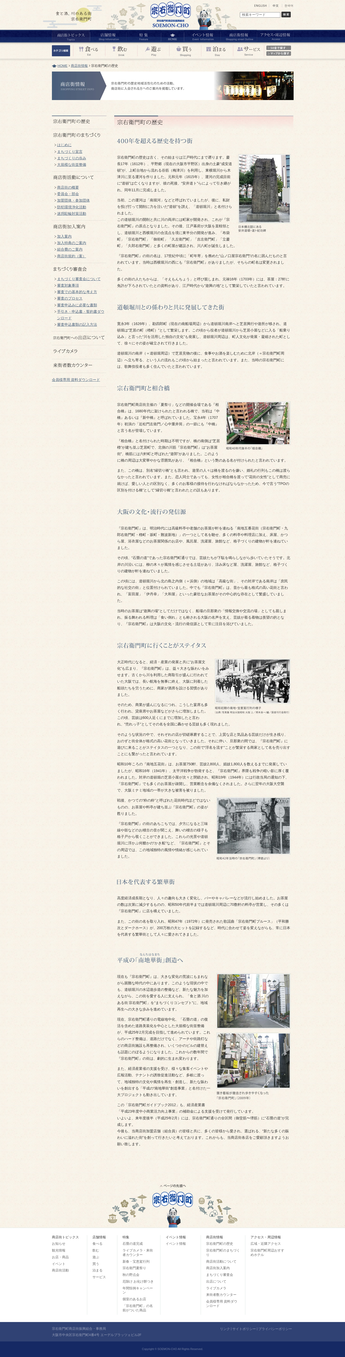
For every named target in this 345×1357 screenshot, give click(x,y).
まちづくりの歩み (71, 158)
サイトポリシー (244, 1329)
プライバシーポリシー (275, 1329)
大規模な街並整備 (71, 164)
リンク (225, 1329)
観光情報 (58, 1250)
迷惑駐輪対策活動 (71, 213)
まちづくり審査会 (219, 1275)
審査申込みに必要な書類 (77, 305)
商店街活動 (60, 1270)
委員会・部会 (68, 194)
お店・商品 (60, 1257)
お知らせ (58, 1244)
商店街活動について (221, 1261)
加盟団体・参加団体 (73, 200)
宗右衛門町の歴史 (219, 1244)
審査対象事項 (68, 285)
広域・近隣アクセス (266, 1244)
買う (95, 1264)
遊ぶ (95, 1257)
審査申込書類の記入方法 (77, 324)
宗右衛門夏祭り (134, 1268)
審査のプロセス (70, 298)
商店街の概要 (68, 187)
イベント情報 (176, 1244)
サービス (99, 1277)
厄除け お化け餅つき (138, 1281)
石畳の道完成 (133, 1244)
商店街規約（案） (71, 256)
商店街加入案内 (218, 1268)
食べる (97, 1244)
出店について (216, 1281)
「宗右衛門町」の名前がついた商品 (138, 1308)
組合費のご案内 (70, 249)
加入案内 (64, 236)
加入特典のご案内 (71, 243)
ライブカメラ (216, 1288)
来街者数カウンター (221, 1295)
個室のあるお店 (134, 1299)
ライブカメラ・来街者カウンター (138, 1252)
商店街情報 (79, 66)
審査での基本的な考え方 (77, 292)
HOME (63, 66)
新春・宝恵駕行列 (136, 1261)
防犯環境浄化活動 (71, 207)
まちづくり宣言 (70, 152)
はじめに (64, 145)
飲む (95, 1250)
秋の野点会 (131, 1275)
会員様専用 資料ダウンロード (76, 380)
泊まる (97, 1270)
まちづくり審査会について (79, 279)
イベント (58, 1264)
